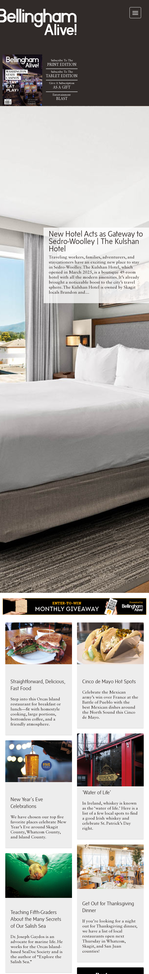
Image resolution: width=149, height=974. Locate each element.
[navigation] (135, 12)
